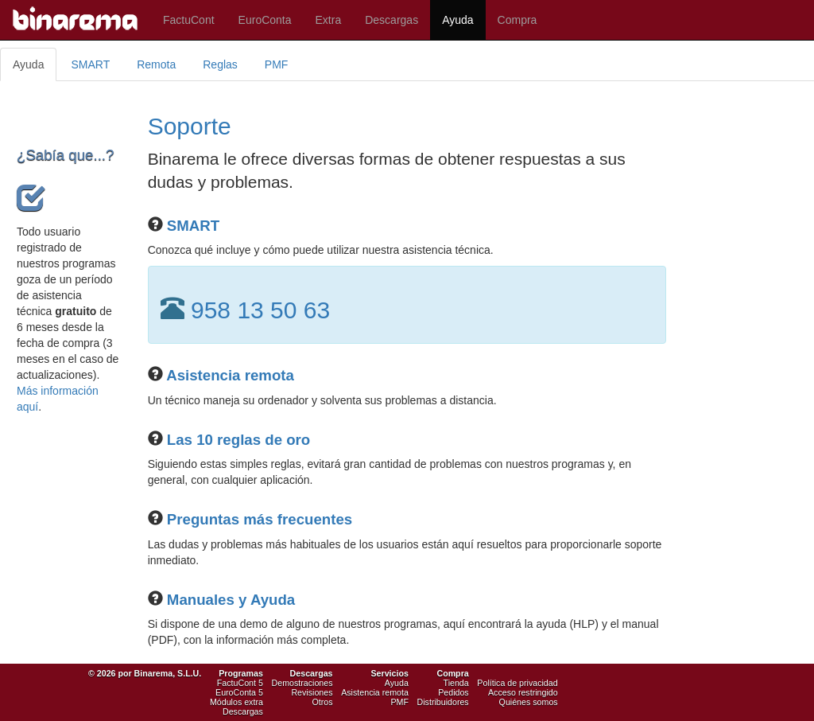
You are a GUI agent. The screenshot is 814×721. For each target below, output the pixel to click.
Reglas (220, 64)
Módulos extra (236, 702)
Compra (517, 20)
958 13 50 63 (260, 310)
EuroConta (265, 20)
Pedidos (453, 692)
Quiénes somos (528, 702)
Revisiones (311, 692)
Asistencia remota (230, 375)
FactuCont (189, 20)
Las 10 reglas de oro (238, 439)
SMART (90, 64)
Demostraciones (302, 683)
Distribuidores (443, 702)
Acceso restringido (523, 692)
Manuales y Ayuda (231, 599)
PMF (277, 64)
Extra (329, 20)
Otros (322, 702)
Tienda (456, 683)
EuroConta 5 (239, 692)
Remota (156, 64)
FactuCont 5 (240, 683)
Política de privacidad (517, 683)
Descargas (391, 20)
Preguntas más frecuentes (259, 519)
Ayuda (457, 20)
